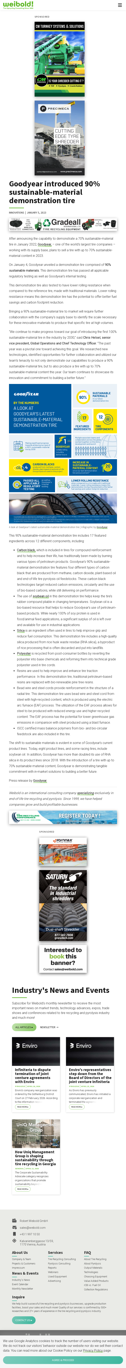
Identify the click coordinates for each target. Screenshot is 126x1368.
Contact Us (22, 1320)
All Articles (23, 1027)
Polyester (24, 653)
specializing (85, 793)
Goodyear (102, 527)
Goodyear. (40, 780)
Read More (22, 1107)
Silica (21, 630)
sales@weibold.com (33, 1227)
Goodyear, (45, 244)
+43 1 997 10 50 (30, 1234)
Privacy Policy (93, 1350)
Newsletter (47, 1027)
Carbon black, (26, 550)
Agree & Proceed (63, 1360)
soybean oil (41, 596)
